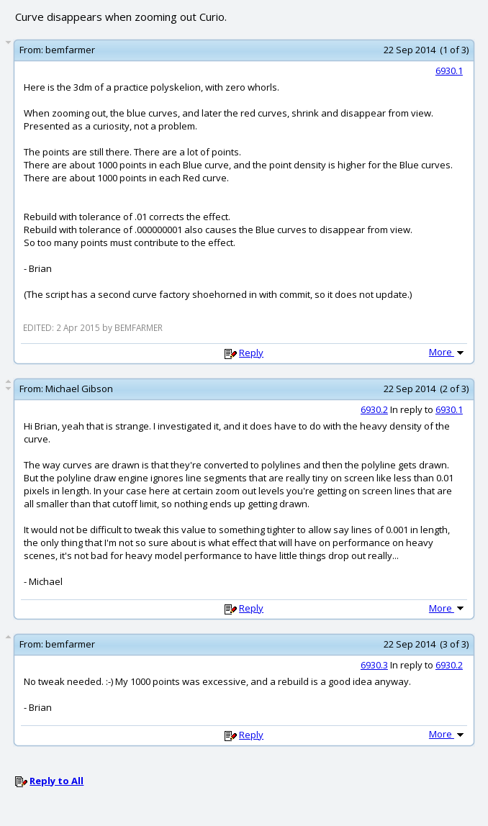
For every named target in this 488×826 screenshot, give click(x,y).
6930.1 (449, 70)
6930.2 (374, 409)
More (447, 351)
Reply (251, 352)
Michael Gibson (79, 388)
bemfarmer (70, 49)
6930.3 (374, 664)
